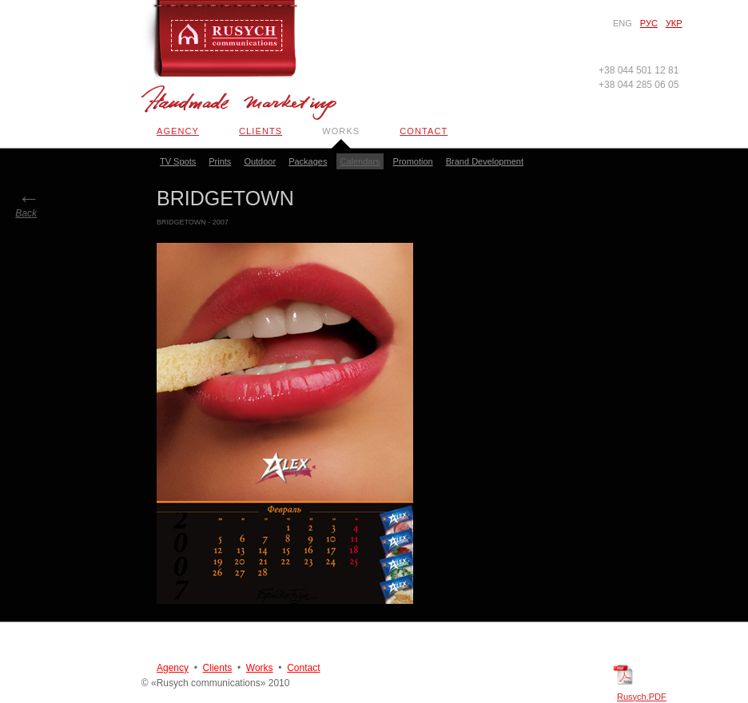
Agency (178, 131)
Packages (307, 161)
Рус (649, 23)
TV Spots (178, 161)
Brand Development (484, 161)
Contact (424, 131)
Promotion (413, 161)
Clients (260, 131)
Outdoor (260, 161)
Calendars (360, 161)
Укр (674, 23)
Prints (220, 161)
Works (341, 131)
